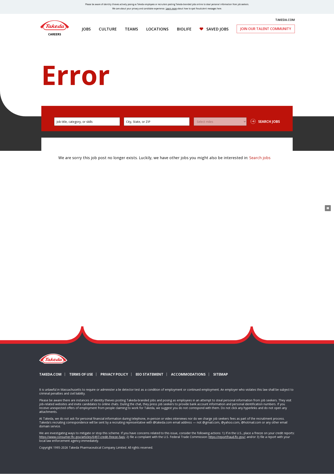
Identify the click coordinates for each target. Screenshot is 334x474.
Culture (108, 29)
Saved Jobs (217, 29)
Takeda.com (50, 374)
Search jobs (260, 157)
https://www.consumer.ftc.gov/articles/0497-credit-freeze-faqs (82, 437)
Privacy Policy (114, 374)
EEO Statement (149, 374)
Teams (131, 29)
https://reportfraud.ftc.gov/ (227, 437)
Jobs (86, 29)
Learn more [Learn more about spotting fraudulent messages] (171, 8)
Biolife (184, 29)
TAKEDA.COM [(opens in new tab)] (285, 19)
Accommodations (190, 374)
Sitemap (220, 374)
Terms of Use (81, 374)
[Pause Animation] (328, 208)
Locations (157, 29)
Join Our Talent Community (265, 28)
